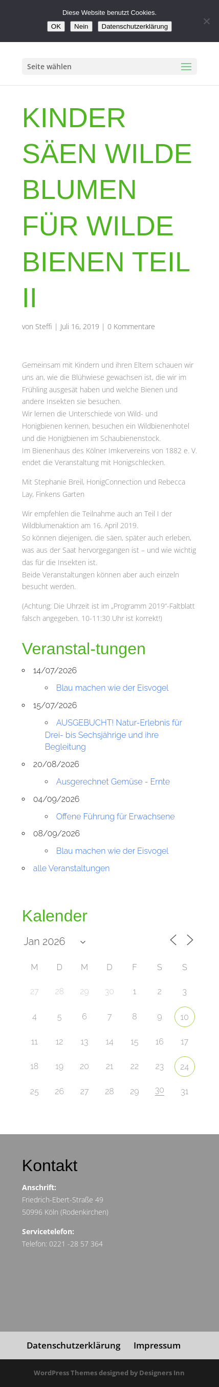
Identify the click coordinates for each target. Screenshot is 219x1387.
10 (185, 1017)
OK (56, 26)
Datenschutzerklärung (73, 1345)
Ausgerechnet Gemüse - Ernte (113, 782)
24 (184, 1067)
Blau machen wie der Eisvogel (112, 688)
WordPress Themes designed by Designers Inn (109, 1372)
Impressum (157, 1345)
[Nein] (206, 21)
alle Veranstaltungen (71, 868)
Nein (81, 26)
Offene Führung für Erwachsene (115, 816)
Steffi (43, 326)
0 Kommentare (131, 326)
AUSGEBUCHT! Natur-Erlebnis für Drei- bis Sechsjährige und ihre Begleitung (113, 735)
